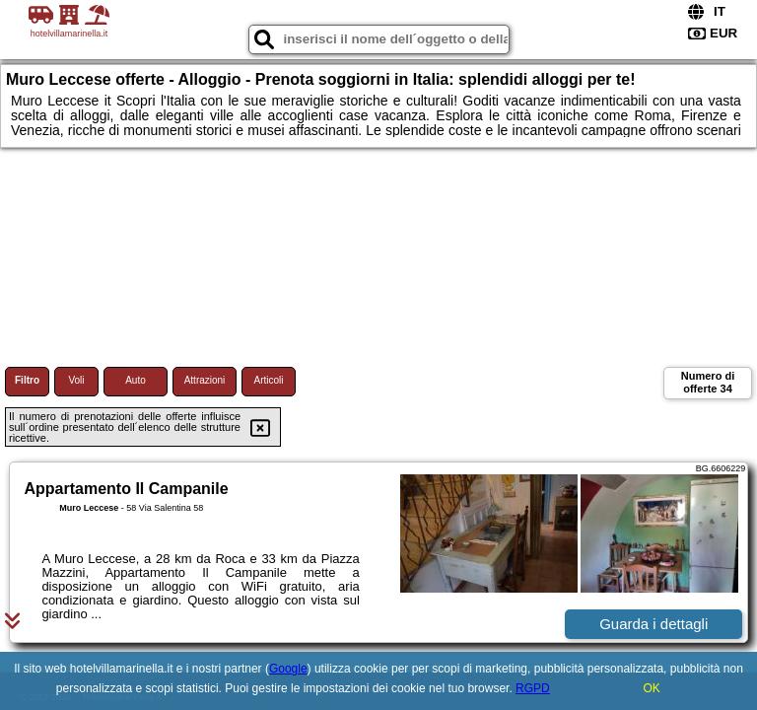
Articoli (268, 380)
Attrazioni (205, 380)
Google (288, 668)
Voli (76, 380)
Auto (135, 380)
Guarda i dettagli (653, 623)
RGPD (533, 688)
